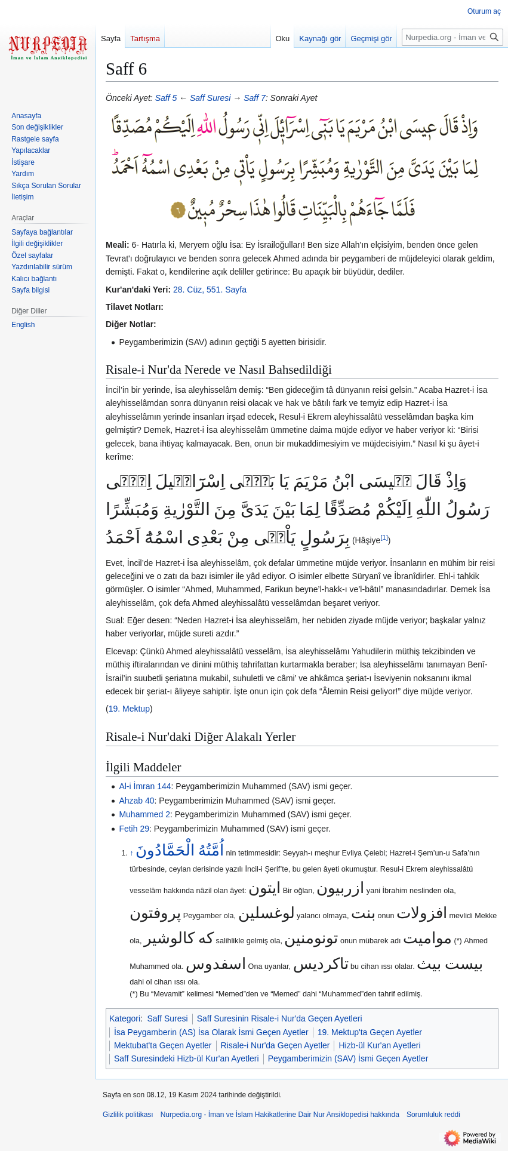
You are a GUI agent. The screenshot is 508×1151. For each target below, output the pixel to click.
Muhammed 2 (144, 814)
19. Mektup (129, 708)
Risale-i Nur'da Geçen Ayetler (275, 1045)
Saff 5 (166, 98)
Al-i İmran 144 (145, 786)
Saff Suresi (210, 98)
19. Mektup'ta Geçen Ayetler (370, 1032)
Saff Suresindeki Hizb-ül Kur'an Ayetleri (186, 1058)
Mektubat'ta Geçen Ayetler (163, 1045)
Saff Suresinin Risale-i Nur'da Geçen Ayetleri (279, 1018)
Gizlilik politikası (128, 1114)
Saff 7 (255, 98)
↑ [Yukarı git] (131, 853)
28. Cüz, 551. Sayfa (210, 289)
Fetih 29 (134, 828)
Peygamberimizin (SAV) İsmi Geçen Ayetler (348, 1058)
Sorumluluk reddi (433, 1114)
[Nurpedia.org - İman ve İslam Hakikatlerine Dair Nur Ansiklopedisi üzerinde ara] (452, 37)
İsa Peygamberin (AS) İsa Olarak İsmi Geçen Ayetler (211, 1032)
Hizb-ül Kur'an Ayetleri (379, 1045)
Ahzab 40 (136, 800)
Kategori (124, 1018)
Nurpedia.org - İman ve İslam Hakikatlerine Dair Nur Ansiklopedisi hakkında (280, 1114)
